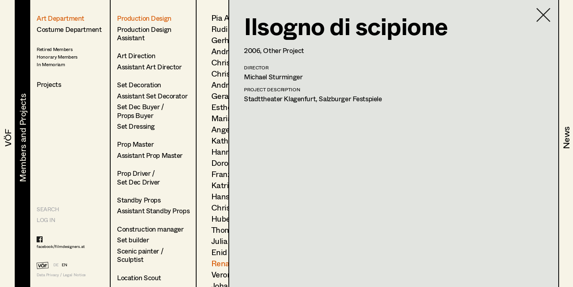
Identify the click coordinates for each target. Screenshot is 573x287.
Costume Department (69, 29)
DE (55, 264)
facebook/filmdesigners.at (61, 246)
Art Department (60, 18)
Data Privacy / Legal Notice (61, 274)
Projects (49, 84)
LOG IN (46, 220)
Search (48, 209)
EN (64, 264)
